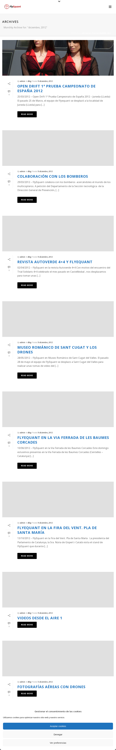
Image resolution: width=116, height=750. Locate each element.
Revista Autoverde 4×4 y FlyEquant (54, 261)
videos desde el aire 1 (39, 617)
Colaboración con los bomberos (52, 176)
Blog (29, 81)
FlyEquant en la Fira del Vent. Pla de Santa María (57, 530)
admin (22, 81)
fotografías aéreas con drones (51, 686)
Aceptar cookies (58, 726)
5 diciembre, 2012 (45, 682)
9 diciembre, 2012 (45, 81)
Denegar (58, 734)
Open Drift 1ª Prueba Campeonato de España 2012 (56, 88)
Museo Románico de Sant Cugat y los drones (57, 349)
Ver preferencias (58, 743)
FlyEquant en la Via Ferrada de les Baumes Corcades (63, 440)
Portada (75, 33)
